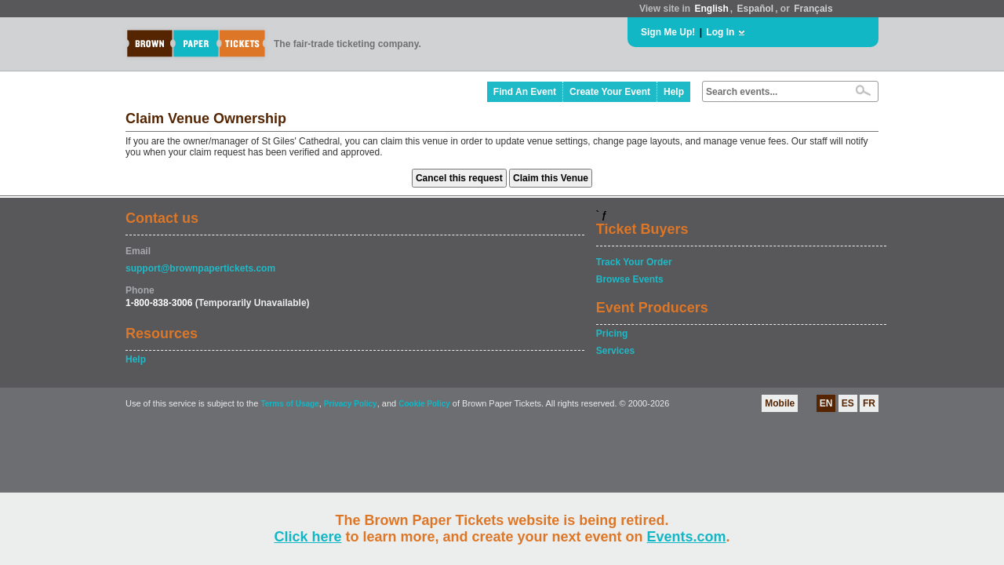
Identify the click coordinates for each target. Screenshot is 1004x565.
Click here (307, 537)
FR (869, 403)
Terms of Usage (289, 403)
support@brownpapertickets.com (200, 268)
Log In (720, 32)
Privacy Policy (350, 403)
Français (813, 8)
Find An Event (524, 91)
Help (674, 91)
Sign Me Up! (668, 32)
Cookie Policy (424, 403)
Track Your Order (634, 262)
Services (615, 350)
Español (755, 8)
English (711, 8)
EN (826, 403)
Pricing (612, 333)
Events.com (686, 537)
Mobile (780, 403)
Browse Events (630, 279)
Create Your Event (609, 91)
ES (848, 403)
